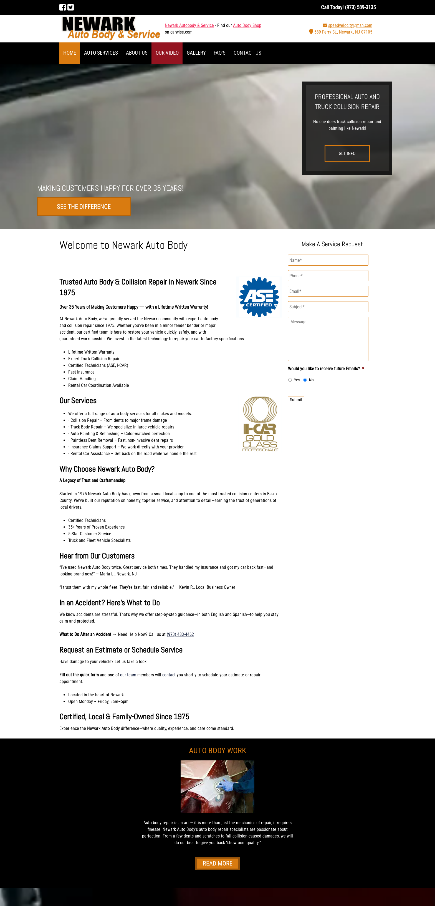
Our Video (167, 53)
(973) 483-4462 (180, 634)
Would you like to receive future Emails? (326, 368)
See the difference (84, 206)
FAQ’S (220, 53)
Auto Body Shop (247, 25)
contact (169, 674)
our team (128, 674)
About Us (137, 53)
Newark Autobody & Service (189, 25)
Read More (217, 863)
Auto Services (101, 53)
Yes (297, 380)
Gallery (196, 53)
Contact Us (247, 53)
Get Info (347, 153)
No (311, 380)
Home (69, 53)
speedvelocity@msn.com (350, 25)
